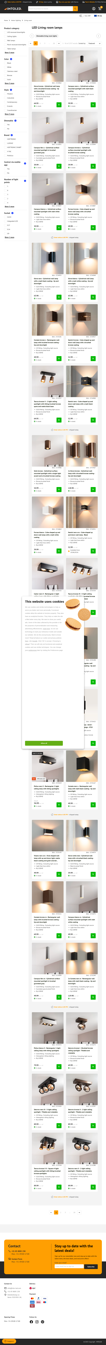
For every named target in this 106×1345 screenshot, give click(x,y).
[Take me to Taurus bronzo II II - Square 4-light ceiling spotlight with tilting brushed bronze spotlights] (48, 1148)
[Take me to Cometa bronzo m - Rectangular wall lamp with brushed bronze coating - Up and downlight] (48, 897)
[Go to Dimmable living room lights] (47, 36)
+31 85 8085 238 (13, 1291)
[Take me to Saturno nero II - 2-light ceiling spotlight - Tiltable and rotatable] (82, 1148)
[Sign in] (94, 8)
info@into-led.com (14, 1288)
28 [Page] (54, 43)
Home (6, 20)
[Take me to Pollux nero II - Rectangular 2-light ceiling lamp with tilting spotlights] (48, 766)
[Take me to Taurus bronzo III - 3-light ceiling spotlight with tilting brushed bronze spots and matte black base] (82, 573)
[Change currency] (98, 16)
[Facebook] (31, 1322)
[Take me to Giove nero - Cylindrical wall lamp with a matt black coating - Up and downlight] (48, 258)
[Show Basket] (100, 8)
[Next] (98, 36)
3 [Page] (44, 43)
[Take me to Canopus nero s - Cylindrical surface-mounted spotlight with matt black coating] (82, 66)
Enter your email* (61, 1263)
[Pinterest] (43, 1322)
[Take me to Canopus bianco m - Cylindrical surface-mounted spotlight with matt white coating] (82, 897)
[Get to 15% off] (91, 1266)
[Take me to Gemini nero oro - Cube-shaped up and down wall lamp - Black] (82, 512)
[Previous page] (31, 43)
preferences (32, 650)
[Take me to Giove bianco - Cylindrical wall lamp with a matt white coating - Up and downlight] (82, 258)
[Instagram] (37, 1322)
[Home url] (13, 8)
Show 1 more (9, 237)
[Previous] (32, 36)
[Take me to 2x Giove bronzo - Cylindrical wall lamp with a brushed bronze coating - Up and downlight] (82, 451)
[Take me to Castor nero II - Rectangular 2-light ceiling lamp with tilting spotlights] (48, 573)
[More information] (11, 59)
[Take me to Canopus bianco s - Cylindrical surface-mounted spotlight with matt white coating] (48, 189)
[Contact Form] (18, 1260)
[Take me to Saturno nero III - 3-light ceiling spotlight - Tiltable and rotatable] (48, 1089)
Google (34, 641)
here (26, 641)
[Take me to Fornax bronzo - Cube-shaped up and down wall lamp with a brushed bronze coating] (82, 189)
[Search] (75, 8)
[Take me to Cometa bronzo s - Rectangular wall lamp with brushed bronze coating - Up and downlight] (48, 320)
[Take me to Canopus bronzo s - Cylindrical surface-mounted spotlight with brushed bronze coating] (82, 127)
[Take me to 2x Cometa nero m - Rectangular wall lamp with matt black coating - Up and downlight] (82, 958)
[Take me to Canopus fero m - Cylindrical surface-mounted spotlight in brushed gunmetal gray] (48, 958)
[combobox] (53, 8)
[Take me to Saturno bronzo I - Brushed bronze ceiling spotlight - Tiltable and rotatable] (82, 1028)
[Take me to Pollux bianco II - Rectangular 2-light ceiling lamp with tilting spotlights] (48, 1028)
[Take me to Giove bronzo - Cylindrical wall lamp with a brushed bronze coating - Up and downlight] (48, 66)
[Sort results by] (95, 43)
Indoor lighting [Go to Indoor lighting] (16, 20)
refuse (27, 644)
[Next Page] (59, 43)
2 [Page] (40, 43)
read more (46, 629)
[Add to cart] (59, 104)
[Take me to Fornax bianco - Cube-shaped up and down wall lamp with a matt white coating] (48, 512)
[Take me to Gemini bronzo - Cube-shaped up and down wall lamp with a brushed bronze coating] (82, 320)
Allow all (44, 743)
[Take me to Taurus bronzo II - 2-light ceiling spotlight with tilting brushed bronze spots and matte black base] (48, 381)
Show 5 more (9, 52)
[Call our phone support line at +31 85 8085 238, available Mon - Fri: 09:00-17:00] (18, 1252)
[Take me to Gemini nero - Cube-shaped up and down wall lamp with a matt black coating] (82, 381)
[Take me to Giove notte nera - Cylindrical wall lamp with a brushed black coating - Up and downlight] (82, 835)
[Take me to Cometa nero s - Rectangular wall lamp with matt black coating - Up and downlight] (82, 766)
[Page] (36, 43)
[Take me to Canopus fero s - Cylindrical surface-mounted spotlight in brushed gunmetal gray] (48, 127)
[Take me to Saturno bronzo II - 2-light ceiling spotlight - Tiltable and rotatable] (82, 1089)
